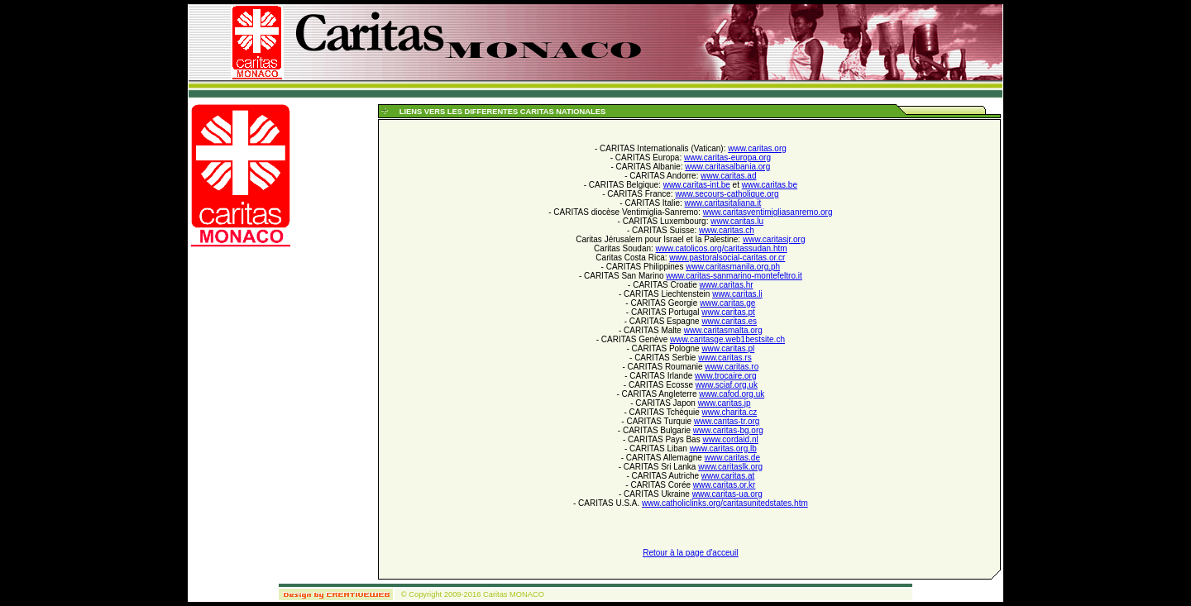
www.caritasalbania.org (727, 166)
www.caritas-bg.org (728, 430)
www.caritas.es (729, 321)
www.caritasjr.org (774, 239)
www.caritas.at (727, 475)
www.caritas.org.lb (723, 448)
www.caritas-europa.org (727, 157)
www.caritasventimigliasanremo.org (768, 212)
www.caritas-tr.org (726, 421)
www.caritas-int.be (696, 184)
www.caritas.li (737, 293)
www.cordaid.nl (730, 439)
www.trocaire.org (725, 375)
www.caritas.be (769, 184)
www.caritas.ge (727, 303)
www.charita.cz (730, 412)
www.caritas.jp (724, 403)
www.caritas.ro (731, 366)
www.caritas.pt (727, 312)
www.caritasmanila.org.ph (733, 266)
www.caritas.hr (726, 284)
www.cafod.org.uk (731, 393)
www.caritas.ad (728, 175)
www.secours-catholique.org (726, 193)
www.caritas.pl (727, 348)
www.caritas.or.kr (724, 484)
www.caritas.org (757, 148)
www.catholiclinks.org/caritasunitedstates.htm (725, 503)
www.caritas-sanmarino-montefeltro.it (734, 275)
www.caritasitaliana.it (723, 203)
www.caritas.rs (724, 357)
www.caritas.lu (736, 221)
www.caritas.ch (726, 230)
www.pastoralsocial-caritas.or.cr (727, 257)
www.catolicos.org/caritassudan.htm (721, 248)
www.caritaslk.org (730, 466)
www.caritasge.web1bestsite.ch (727, 339)
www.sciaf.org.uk (727, 384)
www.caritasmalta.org (723, 330)
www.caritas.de (732, 457)
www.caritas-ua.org (727, 494)
